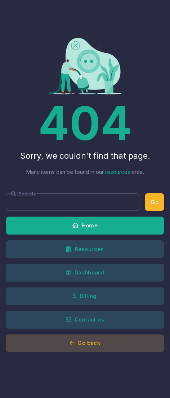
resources (117, 171)
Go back (85, 342)
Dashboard (85, 272)
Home (85, 225)
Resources (84, 249)
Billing (85, 295)
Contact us (85, 319)
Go (154, 202)
